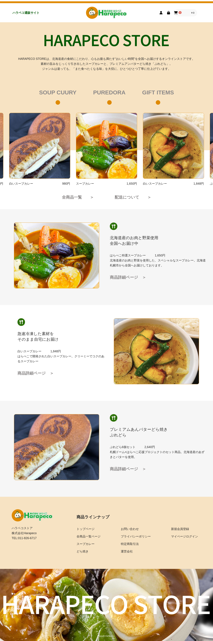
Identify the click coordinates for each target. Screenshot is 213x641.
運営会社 (127, 551)
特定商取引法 (130, 544)
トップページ (86, 529)
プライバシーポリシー (136, 536)
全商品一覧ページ (89, 536)
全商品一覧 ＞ (78, 197)
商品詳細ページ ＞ (128, 277)
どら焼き (83, 551)
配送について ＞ (133, 197)
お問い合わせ (130, 529)
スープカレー (86, 544)
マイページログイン (184, 536)
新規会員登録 (180, 529)
